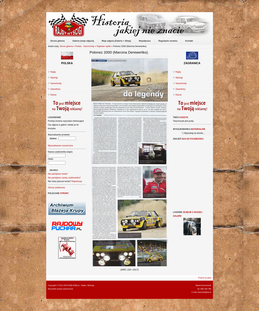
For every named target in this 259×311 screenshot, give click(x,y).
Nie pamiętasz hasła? (58, 174)
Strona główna (66, 46)
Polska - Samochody (84, 46)
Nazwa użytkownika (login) (60, 152)
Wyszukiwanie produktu (59, 134)
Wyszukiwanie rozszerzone (60, 145)
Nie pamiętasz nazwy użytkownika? (64, 177)
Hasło (50, 159)
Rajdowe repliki (104, 46)
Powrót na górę (204, 278)
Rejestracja (77, 181)
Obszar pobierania (56, 187)
